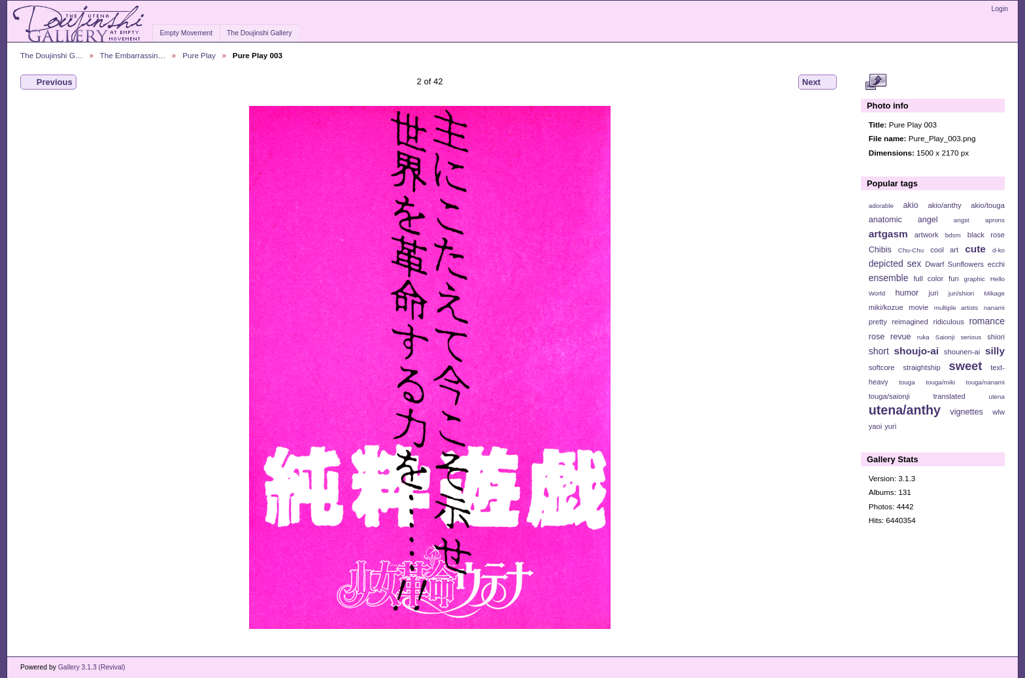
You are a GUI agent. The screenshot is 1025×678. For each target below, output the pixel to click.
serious (970, 337)
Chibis (880, 249)
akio (910, 205)
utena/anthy (905, 410)
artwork (927, 235)
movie (918, 307)
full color (928, 278)
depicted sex (895, 263)
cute (975, 248)
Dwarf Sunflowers (954, 264)
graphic (974, 278)
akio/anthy (944, 205)
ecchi (996, 264)
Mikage (994, 293)
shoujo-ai (916, 350)
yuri (890, 426)
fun (954, 278)
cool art (944, 250)
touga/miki (940, 382)
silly (995, 350)
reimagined (910, 322)
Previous (48, 82)
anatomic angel (903, 219)
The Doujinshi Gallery (259, 33)
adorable (881, 205)
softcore (882, 367)
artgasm (888, 233)
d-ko (998, 250)
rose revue (890, 336)
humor (906, 292)
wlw (998, 412)
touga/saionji (889, 396)
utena (996, 396)
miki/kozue (886, 307)
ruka (923, 337)
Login (1000, 8)
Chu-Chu (911, 250)
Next (817, 82)
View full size (876, 82)
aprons (995, 220)
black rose (986, 235)
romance (987, 321)
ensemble (889, 278)
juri (934, 293)
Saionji (944, 337)
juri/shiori (961, 293)
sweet (966, 366)
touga (907, 382)
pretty (878, 322)
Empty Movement (186, 33)
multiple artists (956, 307)
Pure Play (199, 55)
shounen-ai (962, 352)
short (879, 351)
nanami (994, 307)
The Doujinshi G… (51, 55)
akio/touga (988, 205)
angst (961, 220)
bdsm (953, 235)
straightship (921, 367)
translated (949, 396)
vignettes (966, 411)
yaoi (875, 426)
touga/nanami (985, 382)
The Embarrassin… (133, 55)
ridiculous (948, 322)
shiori (996, 337)
